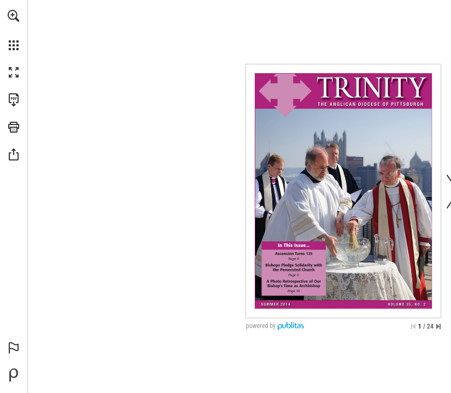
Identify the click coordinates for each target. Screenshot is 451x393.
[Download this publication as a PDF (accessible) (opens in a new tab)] (13, 100)
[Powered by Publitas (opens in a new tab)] (13, 375)
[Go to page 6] (294, 253)
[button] (13, 15)
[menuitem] (13, 30)
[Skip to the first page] (413, 326)
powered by (261, 326)
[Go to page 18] (295, 281)
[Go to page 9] (295, 265)
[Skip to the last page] (438, 326)
